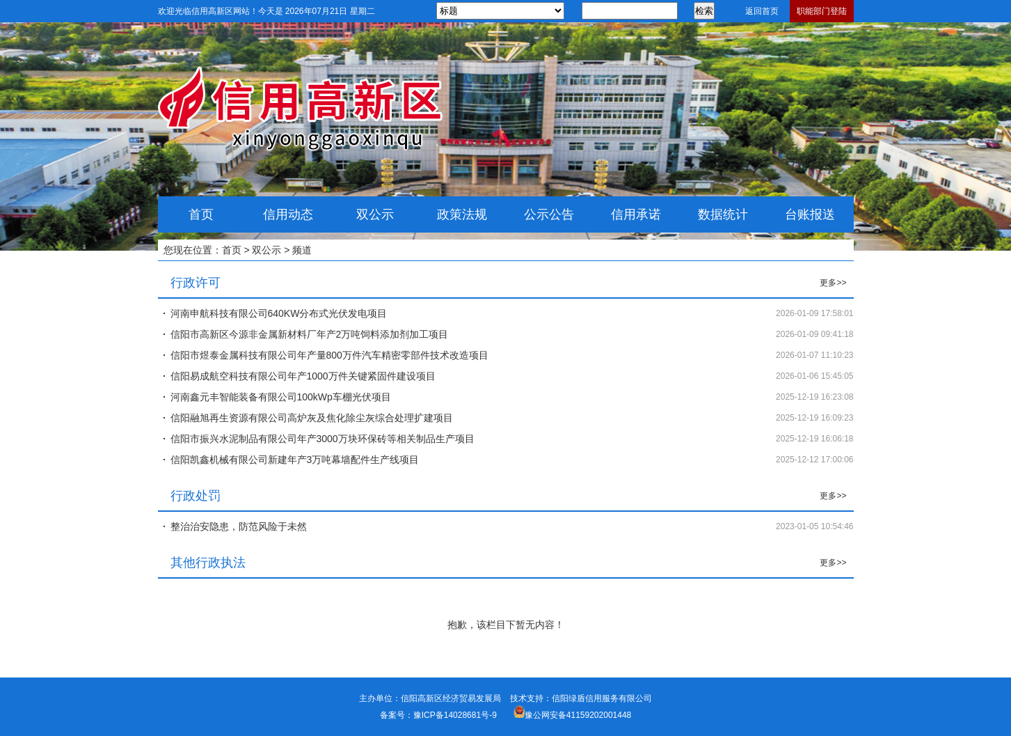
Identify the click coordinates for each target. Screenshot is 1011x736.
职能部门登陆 (822, 11)
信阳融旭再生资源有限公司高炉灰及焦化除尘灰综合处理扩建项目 (311, 417)
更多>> (833, 283)
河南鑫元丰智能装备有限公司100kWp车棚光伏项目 (280, 396)
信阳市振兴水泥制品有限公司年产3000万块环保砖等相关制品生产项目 (322, 438)
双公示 (375, 214)
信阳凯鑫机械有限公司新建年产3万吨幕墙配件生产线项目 (295, 459)
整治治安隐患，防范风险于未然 (238, 526)
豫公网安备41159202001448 (578, 715)
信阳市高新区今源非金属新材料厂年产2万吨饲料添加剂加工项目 (309, 334)
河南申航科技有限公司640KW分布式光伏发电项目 (279, 313)
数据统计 (723, 214)
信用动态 (288, 214)
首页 (201, 214)
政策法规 (462, 214)
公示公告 (549, 214)
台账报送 (810, 214)
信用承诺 (636, 214)
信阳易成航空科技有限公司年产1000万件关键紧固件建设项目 (303, 376)
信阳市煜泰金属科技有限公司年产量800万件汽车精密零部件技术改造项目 (329, 355)
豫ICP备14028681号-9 (455, 715)
